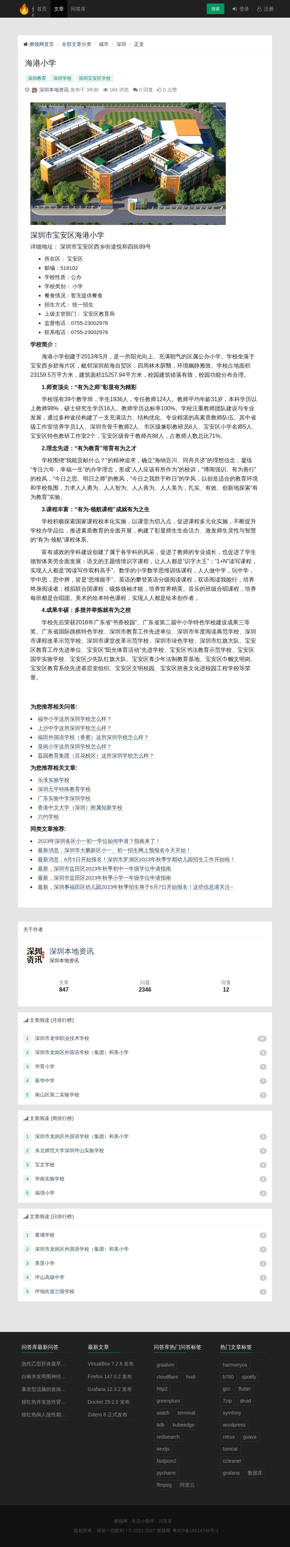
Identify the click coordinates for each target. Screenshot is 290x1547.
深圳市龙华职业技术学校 (62, 1038)
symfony (232, 1413)
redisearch (168, 1437)
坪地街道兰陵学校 (54, 1291)
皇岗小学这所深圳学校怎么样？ (75, 746)
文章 (59, 9)
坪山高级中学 (50, 1277)
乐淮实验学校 (54, 780)
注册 (265, 9)
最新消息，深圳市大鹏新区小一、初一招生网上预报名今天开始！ (114, 850)
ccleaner (232, 1461)
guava (249, 1437)
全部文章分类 (76, 44)
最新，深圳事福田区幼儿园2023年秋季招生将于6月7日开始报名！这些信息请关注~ (135, 887)
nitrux (229, 1437)
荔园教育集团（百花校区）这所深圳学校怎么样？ (96, 755)
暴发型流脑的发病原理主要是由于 (59, 1389)
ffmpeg (164, 1485)
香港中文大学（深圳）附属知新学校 (80, 807)
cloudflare (167, 1377)
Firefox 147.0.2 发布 (110, 1376)
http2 (162, 1389)
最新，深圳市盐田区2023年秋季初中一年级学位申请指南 (104, 868)
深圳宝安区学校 (95, 78)
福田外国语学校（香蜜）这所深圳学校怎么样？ (93, 737)
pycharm (166, 1473)
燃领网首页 (38, 44)
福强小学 (45, 1193)
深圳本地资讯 (54, 90)
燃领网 (121, 1521)
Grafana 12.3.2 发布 (110, 1389)
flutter (244, 1389)
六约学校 (48, 817)
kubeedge (184, 1425)
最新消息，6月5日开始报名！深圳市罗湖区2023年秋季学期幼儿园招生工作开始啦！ (136, 859)
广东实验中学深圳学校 (64, 798)
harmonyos (235, 1365)
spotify (249, 1377)
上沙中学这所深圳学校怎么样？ (75, 728)
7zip (227, 1401)
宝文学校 (45, 1164)
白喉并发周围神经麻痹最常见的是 (59, 1376)
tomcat (230, 1449)
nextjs (163, 1449)
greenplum (168, 1401)
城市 (104, 44)
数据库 (255, 1473)
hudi (190, 1377)
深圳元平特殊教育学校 (64, 789)
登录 (240, 9)
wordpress (234, 1425)
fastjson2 (166, 1461)
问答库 (78, 9)
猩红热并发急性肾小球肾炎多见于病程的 (66, 1402)
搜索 (215, 8)
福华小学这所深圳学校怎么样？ (75, 719)
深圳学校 (62, 78)
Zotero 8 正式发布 (107, 1414)
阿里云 (187, 1485)
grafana (231, 1473)
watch (163, 1413)
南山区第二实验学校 (57, 1094)
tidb (161, 1425)
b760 (228, 1377)
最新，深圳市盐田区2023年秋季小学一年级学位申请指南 (104, 878)
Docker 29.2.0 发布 (109, 1402)
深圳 (121, 44)
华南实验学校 (50, 1179)
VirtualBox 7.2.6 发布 (111, 1364)
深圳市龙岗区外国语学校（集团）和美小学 (82, 1052)
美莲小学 (45, 1263)
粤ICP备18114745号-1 (195, 1530)
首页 (42, 9)
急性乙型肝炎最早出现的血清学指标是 (63, 1364)
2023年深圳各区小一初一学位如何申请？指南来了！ (99, 841)
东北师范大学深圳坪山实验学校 (69, 1150)
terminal (186, 1413)
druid (245, 1401)
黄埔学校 (45, 1235)
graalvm (165, 1365)
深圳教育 (37, 78)
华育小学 (45, 1066)
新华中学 (45, 1080)
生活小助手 (143, 1521)
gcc (227, 1389)
